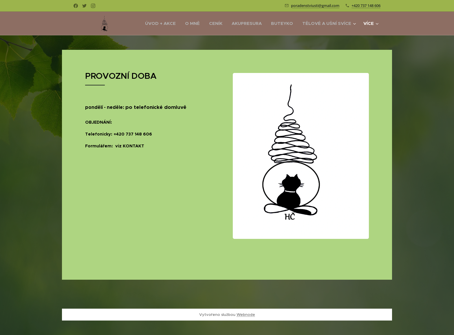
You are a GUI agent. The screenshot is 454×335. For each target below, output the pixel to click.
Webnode (246, 314)
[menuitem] (162, 23)
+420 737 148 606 (366, 5)
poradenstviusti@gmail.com (315, 5)
